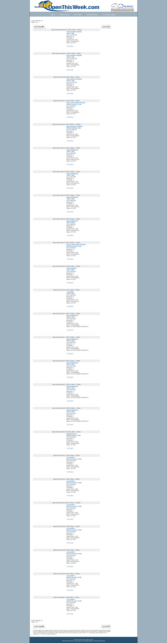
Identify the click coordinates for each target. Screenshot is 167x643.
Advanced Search (92, 14)
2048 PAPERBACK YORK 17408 (72, 150)
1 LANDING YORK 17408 (70, 292)
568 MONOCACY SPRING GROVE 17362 (73, 434)
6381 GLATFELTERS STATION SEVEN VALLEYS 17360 (75, 245)
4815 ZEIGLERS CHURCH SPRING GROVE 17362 (74, 127)
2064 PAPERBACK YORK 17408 (72, 198)
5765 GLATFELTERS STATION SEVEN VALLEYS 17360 (75, 103)
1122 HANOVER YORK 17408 (71, 269)
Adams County (64, 14)
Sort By (106, 26)
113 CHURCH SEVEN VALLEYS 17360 (73, 458)
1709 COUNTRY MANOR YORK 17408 (74, 32)
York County (77, 14)
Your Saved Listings (109, 14)
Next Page (39, 26)
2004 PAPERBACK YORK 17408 (72, 316)
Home (53, 14)
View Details (70, 46)
